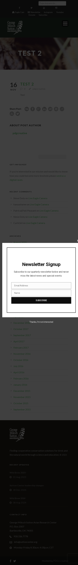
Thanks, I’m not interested (41, 322)
